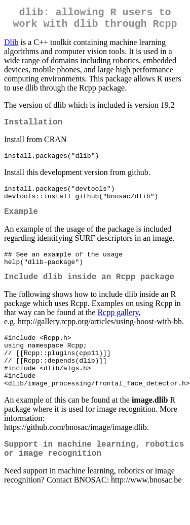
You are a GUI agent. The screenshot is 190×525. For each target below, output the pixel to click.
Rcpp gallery (117, 330)
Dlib (11, 46)
